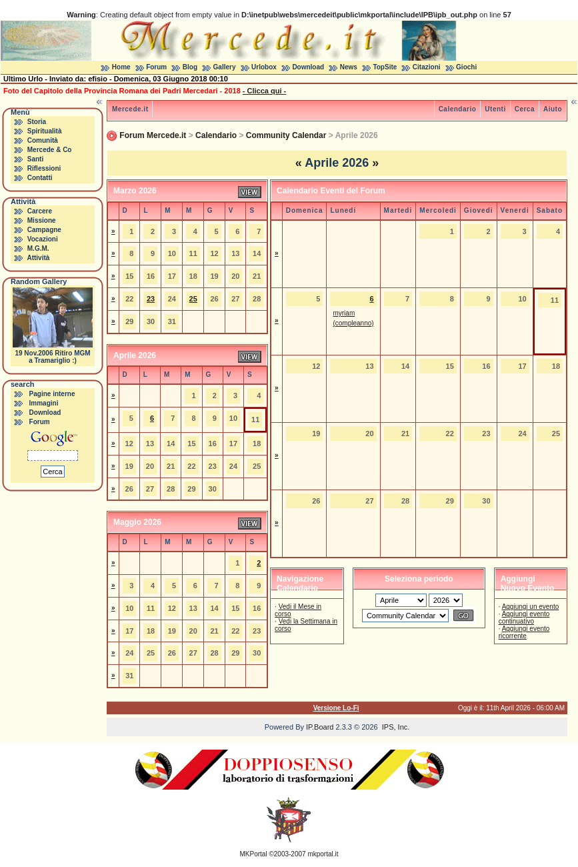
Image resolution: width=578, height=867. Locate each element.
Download (308, 67)
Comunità (42, 140)
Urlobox (264, 67)
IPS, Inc (395, 727)
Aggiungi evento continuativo (524, 617)
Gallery (224, 67)
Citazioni (427, 67)
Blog (190, 67)
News (348, 67)
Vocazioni (42, 239)
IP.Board (319, 727)
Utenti (495, 109)
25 (193, 299)
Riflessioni (44, 168)
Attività (38, 257)
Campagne (44, 229)
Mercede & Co (49, 149)
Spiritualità (44, 131)
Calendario (458, 109)
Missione (41, 220)
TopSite (385, 67)
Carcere (39, 211)
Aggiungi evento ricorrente (524, 632)
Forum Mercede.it (152, 135)
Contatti (40, 177)
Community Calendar (286, 135)
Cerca (525, 109)
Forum (156, 67)
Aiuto (552, 109)
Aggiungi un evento (530, 606)
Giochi (466, 67)
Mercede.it (130, 109)
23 (151, 299)
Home (121, 67)
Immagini (44, 403)
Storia (36, 121)
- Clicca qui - (264, 91)
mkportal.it (322, 854)
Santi (35, 159)
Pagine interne (52, 393)
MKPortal (253, 854)
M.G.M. (38, 248)
